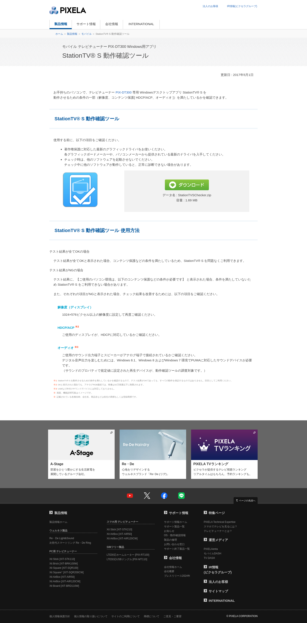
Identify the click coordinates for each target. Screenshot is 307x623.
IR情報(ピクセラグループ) (242, 6)
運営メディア (216, 540)
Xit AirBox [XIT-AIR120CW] (64, 581)
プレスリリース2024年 (177, 575)
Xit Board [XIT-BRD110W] (64, 585)
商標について (151, 616)
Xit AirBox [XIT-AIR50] (61, 576)
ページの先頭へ (247, 500)
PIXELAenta (211, 549)
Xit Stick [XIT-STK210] (119, 529)
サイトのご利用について (125, 616)
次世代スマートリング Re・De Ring (70, 542)
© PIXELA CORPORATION (242, 616)
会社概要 (169, 571)
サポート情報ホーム (175, 521)
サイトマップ (216, 591)
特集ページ (214, 513)
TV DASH (209, 558)
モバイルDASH (212, 553)
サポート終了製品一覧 (177, 548)
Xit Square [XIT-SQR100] (63, 567)
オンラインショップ (180, 24)
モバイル (86, 34)
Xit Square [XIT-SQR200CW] (66, 572)
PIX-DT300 (124, 92)
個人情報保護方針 (59, 616)
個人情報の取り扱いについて (91, 616)
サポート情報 (86, 24)
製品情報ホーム (58, 521)
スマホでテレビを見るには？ (220, 526)
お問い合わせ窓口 (174, 544)
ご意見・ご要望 (172, 616)
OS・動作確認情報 (175, 535)
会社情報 (111, 24)
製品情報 (60, 24)
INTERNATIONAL (141, 24)
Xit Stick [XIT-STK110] (62, 559)
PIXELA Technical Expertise (220, 521)
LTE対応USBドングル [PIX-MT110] (127, 559)
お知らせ (169, 530)
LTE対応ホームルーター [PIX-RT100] (128, 554)
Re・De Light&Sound (61, 538)
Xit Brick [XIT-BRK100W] (63, 563)
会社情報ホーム (173, 567)
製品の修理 (170, 539)
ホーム (59, 34)
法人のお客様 (210, 6)
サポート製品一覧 (174, 526)
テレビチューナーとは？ (218, 530)
